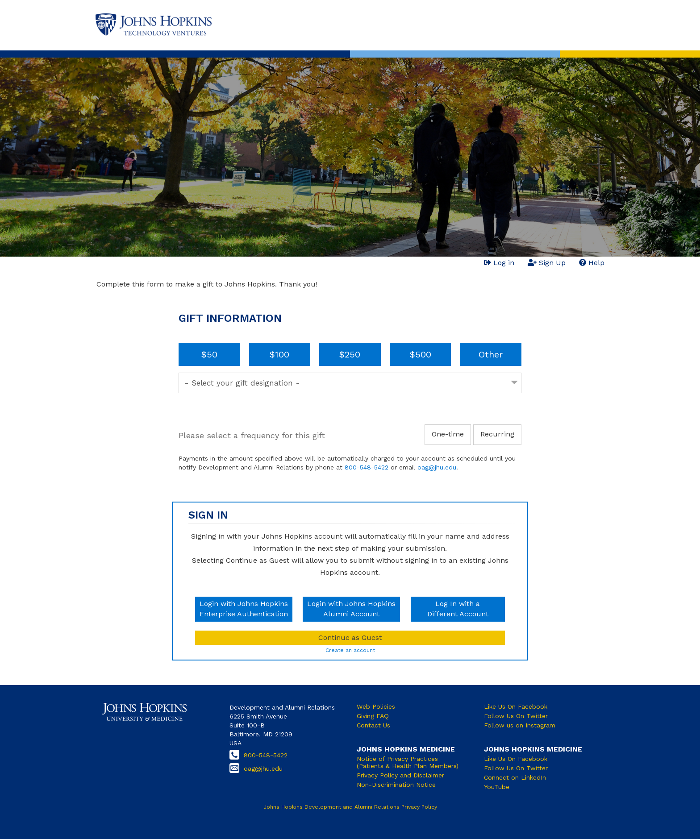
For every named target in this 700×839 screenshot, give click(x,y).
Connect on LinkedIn (515, 777)
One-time (448, 434)
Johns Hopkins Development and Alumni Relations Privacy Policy (350, 807)
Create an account (350, 650)
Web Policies (376, 706)
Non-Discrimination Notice (396, 784)
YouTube (496, 786)
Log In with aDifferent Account (457, 608)
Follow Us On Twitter (516, 715)
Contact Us (373, 725)
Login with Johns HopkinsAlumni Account (351, 608)
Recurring (497, 434)
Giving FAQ (373, 715)
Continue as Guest (350, 637)
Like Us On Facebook (515, 706)
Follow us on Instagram (519, 725)
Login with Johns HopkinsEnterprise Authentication (244, 608)
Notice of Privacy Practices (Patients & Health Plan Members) (407, 762)
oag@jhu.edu (436, 467)
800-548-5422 (366, 467)
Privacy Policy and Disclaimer (400, 775)
